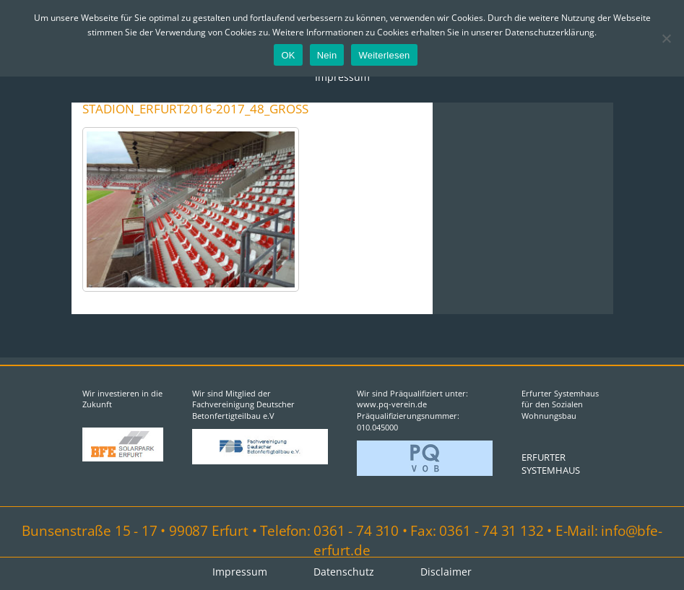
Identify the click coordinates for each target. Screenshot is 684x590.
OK (288, 55)
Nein (327, 55)
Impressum (342, 77)
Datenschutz (343, 571)
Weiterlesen (384, 55)
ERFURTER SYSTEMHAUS (550, 464)
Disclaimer (446, 571)
